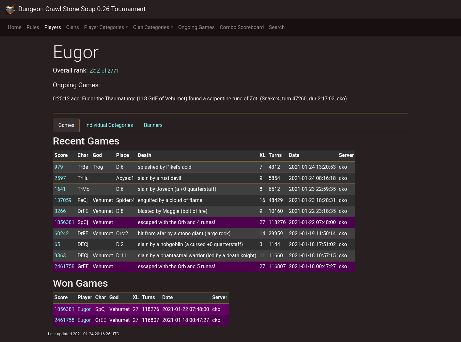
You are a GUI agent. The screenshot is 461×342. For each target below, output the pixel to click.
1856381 (64, 222)
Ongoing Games (196, 27)
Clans (72, 27)
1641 (60, 189)
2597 (60, 178)
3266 (60, 211)
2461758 (64, 266)
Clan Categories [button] (151, 27)
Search (277, 27)
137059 (63, 200)
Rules (33, 27)
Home (14, 27)
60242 (61, 233)
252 (104, 70)
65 (57, 244)
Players (52, 27)
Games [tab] (66, 125)
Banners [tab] (153, 125)
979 (58, 167)
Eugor (84, 309)
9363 (60, 256)
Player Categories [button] (104, 27)
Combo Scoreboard (242, 27)
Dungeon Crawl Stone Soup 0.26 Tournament (75, 9)
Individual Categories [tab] (109, 125)
